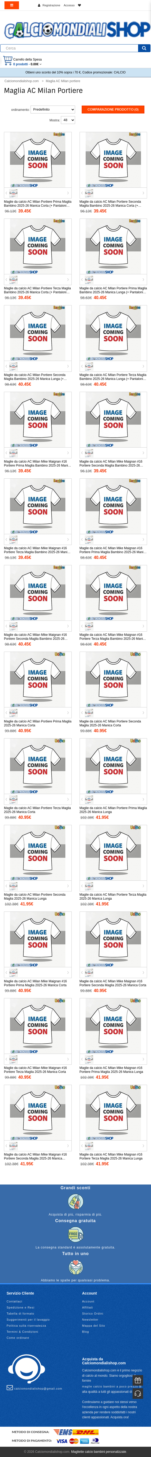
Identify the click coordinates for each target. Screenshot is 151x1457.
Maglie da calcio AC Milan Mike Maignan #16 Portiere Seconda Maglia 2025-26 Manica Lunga (35, 1158)
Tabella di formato (20, 1313)
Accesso (69, 5)
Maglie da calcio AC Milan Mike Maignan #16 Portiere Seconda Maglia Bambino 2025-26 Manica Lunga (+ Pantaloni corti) (35, 639)
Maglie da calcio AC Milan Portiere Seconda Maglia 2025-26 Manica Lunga (34, 896)
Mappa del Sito (93, 1325)
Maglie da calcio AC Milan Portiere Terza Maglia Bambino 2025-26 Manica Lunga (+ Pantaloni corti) (113, 379)
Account (88, 1301)
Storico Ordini (93, 1313)
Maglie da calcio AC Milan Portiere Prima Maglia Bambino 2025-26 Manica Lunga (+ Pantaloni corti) (113, 292)
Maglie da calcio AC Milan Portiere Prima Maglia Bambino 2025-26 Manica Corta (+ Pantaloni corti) (37, 205)
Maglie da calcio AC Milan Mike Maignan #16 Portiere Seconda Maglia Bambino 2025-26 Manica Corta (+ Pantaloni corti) (111, 465)
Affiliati (87, 1307)
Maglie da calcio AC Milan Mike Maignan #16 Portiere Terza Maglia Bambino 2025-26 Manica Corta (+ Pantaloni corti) (37, 552)
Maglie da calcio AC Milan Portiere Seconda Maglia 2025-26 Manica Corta (110, 723)
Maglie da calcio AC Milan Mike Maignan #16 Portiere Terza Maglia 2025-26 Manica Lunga (111, 1156)
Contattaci (14, 1301)
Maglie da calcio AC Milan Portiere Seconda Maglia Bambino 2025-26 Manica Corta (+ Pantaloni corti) (110, 205)
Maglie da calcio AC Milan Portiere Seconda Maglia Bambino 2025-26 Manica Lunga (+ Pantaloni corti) (34, 379)
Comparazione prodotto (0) (113, 109)
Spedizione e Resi (21, 1307)
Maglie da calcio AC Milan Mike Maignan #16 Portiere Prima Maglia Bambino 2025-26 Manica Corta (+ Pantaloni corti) (37, 465)
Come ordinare (18, 1337)
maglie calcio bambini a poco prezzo (110, 1386)
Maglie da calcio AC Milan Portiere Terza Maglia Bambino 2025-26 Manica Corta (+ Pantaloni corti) (37, 292)
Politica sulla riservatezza (26, 1325)
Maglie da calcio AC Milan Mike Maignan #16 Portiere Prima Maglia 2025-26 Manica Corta (35, 983)
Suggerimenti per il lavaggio (28, 1319)
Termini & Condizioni (22, 1331)
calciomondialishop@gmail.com (34, 1387)
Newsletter (90, 1319)
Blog (85, 1331)
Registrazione (51, 5)
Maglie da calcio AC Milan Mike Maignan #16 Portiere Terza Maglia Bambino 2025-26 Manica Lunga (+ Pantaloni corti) (113, 639)
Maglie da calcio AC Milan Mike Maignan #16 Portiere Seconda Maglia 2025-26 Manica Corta (113, 983)
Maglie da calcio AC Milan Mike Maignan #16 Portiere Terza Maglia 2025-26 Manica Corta (35, 1070)
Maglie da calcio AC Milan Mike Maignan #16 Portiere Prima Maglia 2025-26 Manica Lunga (111, 1070)
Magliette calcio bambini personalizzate (98, 1452)
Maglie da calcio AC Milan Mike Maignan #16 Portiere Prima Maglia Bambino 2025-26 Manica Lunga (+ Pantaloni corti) (113, 552)
